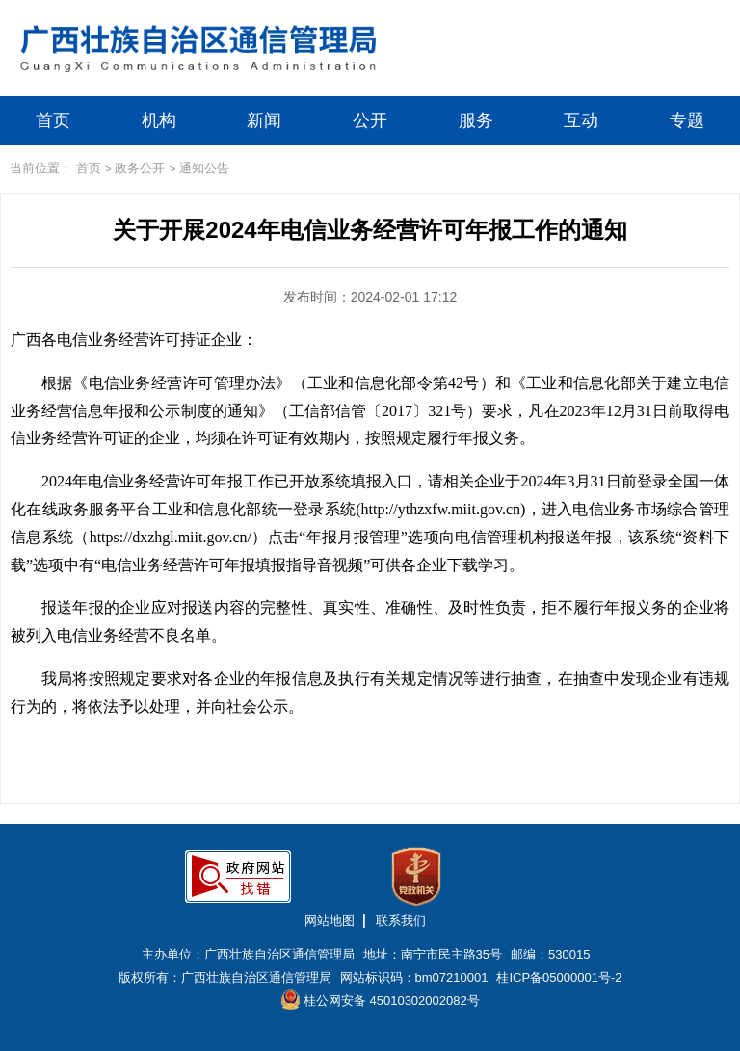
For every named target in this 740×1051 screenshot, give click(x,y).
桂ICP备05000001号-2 (558, 977)
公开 (370, 120)
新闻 (264, 120)
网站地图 (329, 920)
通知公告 (204, 168)
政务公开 (140, 168)
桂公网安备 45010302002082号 (380, 999)
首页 (53, 120)
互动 (581, 120)
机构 (159, 120)
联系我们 (401, 920)
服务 (476, 120)
